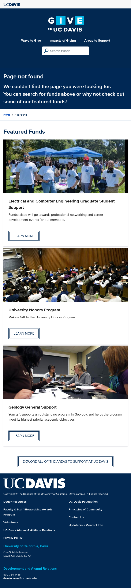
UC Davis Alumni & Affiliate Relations (29, 530)
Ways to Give (31, 40)
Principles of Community (85, 509)
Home (6, 114)
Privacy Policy (12, 538)
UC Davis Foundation (83, 501)
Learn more (24, 236)
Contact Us (76, 517)
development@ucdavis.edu (20, 578)
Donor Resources (15, 501)
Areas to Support (97, 40)
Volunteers (10, 522)
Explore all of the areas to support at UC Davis (65, 461)
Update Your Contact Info (86, 525)
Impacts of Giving (62, 40)
